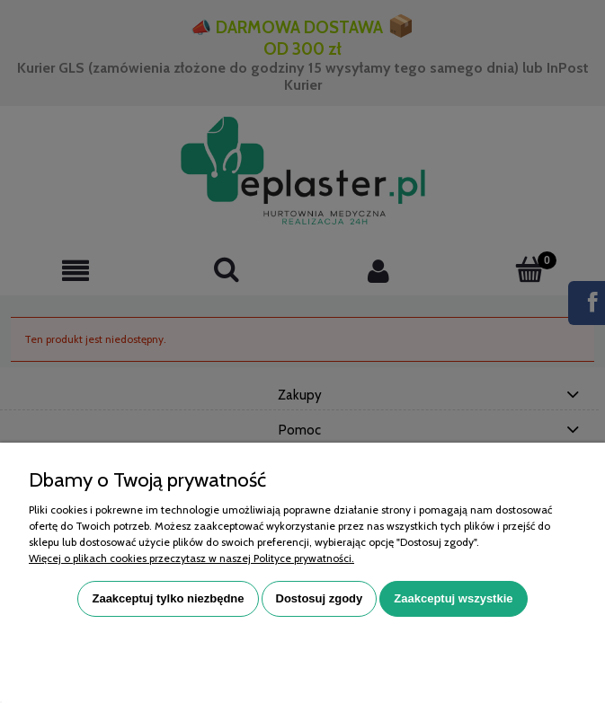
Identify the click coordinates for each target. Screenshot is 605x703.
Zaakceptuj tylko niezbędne (168, 598)
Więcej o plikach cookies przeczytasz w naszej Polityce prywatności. (191, 558)
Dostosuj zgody (319, 598)
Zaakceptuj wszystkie (453, 598)
